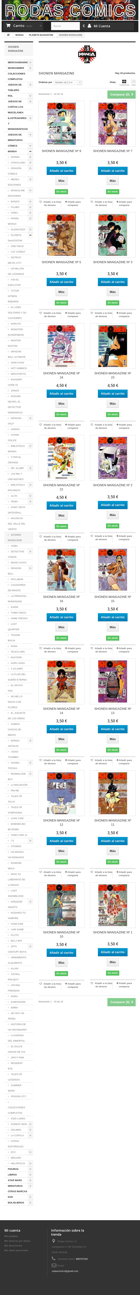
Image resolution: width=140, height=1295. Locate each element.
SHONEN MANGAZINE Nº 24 (61, 375)
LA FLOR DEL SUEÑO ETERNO (17, 677)
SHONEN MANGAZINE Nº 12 (61, 822)
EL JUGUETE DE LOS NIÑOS (16, 716)
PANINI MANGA (13, 221)
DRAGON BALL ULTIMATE (17, 354)
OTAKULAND (17, 162)
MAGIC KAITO (18, 562)
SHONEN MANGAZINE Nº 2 (112, 485)
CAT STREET (17, 251)
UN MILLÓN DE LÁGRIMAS (16, 271)
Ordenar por (45, 82)
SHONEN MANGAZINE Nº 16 (61, 599)
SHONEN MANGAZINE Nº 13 (112, 711)
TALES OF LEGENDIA (15, 1077)
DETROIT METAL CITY (15, 260)
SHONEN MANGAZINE (15, 537)
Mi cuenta (12, 1230)
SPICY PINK (17, 1057)
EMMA (14, 1007)
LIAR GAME (17, 929)
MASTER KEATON (14, 343)
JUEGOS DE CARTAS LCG (15, 104)
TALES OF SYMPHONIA (15, 810)
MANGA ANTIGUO (14, 743)
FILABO (14, 207)
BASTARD (16, 657)
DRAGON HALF (14, 421)
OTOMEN (15, 846)
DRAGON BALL (14, 571)
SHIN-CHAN (17, 362)
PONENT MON (18, 1124)
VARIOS (15, 429)
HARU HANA (17, 663)
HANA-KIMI (16, 923)
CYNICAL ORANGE (14, 460)
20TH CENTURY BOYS (17, 949)
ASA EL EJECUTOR (14, 282)
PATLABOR (16, 579)
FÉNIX (14, 501)
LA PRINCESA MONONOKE (17, 599)
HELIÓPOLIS (17, 1163)
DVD (10, 1197)
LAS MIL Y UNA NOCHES (16, 476)
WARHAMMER (16, 68)
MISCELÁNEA (16, 112)
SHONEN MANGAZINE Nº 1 (112, 932)
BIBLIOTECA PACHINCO (16, 487)
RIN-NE (14, 790)
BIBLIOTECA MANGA (16, 449)
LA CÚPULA (17, 1135)
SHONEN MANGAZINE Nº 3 (112, 262)
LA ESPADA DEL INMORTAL (16, 1038)
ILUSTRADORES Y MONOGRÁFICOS (18, 123)
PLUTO (14, 935)
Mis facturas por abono (17, 1241)
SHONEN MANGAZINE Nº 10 (61, 934)
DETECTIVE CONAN (16, 554)
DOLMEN (15, 1129)
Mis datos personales (16, 1250)
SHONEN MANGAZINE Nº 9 (61, 151)
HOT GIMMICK (18, 368)
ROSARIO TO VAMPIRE (17, 915)
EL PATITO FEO (15, 688)
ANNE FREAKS (19, 618)
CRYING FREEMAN (14, 988)
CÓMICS (12, 145)
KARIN (14, 607)
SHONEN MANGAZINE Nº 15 (112, 599)
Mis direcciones (13, 1245)
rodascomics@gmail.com (65, 1271)
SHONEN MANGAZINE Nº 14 (61, 711)
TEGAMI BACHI (14, 638)
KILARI (14, 968)
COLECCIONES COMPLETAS (16, 76)
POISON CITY (18, 1096)
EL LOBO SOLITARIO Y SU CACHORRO (17, 312)
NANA (14, 646)
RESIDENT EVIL (15, 1066)
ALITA (13, 496)
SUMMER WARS (14, 1088)
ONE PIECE (17, 246)
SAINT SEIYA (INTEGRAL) (16, 510)
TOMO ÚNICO (18, 612)
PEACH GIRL (17, 651)
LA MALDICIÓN (19, 785)
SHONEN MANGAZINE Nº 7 (112, 151)
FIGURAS (13, 1169)
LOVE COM (16, 818)
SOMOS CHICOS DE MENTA (14, 729)
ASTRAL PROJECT (14, 977)
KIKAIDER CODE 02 (15, 382)
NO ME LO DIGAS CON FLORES (15, 702)
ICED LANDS (17, 1118)
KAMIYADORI (18, 1002)
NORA (14, 996)
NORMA (15, 157)
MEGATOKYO (18, 374)
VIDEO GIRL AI (18, 835)
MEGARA (15, 1157)
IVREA (14, 212)
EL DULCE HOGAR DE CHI (16, 1049)
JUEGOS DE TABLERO (15, 87)
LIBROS (12, 1174)
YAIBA (14, 546)
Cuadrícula (124, 82)
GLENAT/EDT (18, 229)
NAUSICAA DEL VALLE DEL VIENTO (17, 524)
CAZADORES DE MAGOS (17, 588)
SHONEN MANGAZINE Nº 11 (112, 822)
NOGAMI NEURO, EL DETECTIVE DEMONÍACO (15, 404)
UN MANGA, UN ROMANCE (16, 855)
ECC (13, 1152)
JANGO (14, 390)
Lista (133, 82)
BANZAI (15, 201)
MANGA (12, 151)
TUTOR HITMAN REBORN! (13, 296)
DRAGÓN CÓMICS (14, 171)
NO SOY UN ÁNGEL (16, 1016)
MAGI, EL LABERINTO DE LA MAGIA (16, 879)
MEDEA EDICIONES (14, 182)
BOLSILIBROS (16, 1202)
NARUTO (15, 323)
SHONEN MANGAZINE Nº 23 (112, 375)
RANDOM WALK (14, 866)
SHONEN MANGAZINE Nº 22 (61, 487)
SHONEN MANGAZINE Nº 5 (61, 262)
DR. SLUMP (17, 468)
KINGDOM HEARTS (15, 904)
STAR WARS (15, 1180)
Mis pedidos (11, 1236)
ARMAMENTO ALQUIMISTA (17, 960)
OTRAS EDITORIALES (16, 1144)
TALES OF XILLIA (15, 799)
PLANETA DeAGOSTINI (15, 238)
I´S (12, 840)
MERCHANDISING (18, 62)
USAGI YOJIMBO (13, 754)
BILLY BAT (16, 940)
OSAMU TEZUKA (14, 765)
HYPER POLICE (13, 438)
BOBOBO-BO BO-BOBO (16, 827)
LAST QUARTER (13, 627)
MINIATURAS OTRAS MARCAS (17, 1189)
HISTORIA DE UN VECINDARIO (17, 1027)
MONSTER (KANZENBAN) (16, 332)
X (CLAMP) (16, 668)
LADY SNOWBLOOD (16, 893)
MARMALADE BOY (17, 776)
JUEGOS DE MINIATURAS (15, 137)
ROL (10, 95)
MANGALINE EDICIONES (16, 193)
